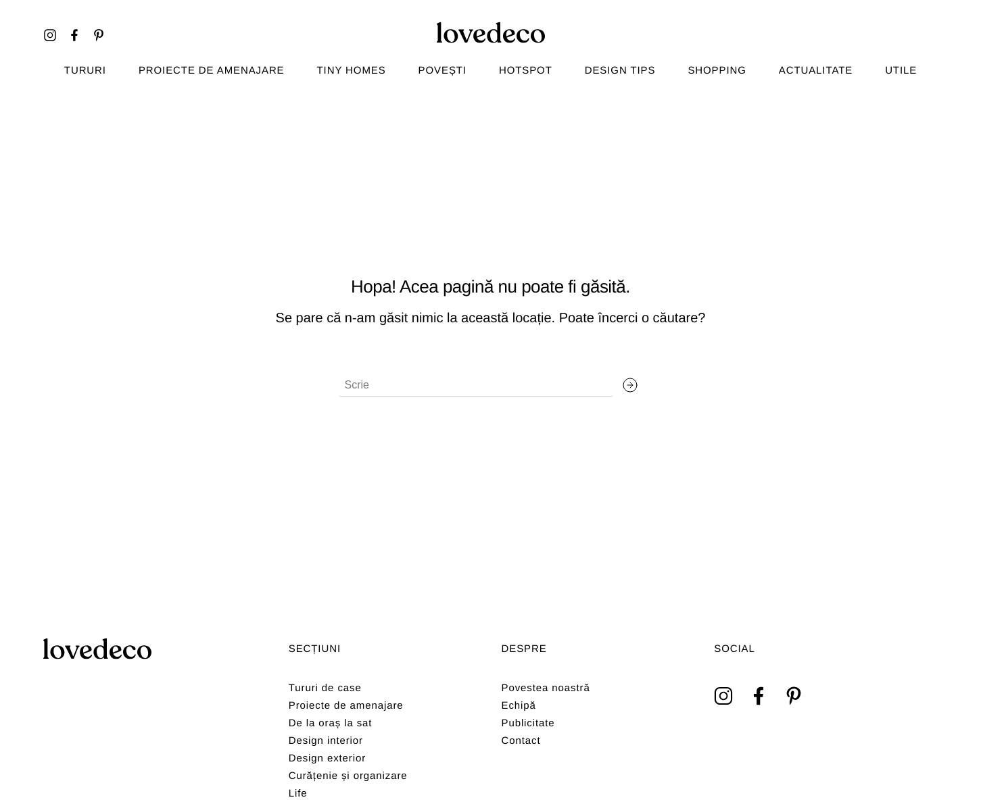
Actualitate (816, 70)
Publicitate (528, 723)
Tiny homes (351, 70)
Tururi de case (325, 688)
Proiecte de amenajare (212, 70)
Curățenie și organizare (348, 776)
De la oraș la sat (331, 723)
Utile (901, 70)
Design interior (326, 741)
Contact (521, 741)
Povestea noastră (546, 688)
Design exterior (327, 758)
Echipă (519, 705)
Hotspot (525, 70)
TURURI (85, 70)
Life (298, 793)
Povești (442, 70)
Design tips (620, 70)
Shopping (717, 70)
